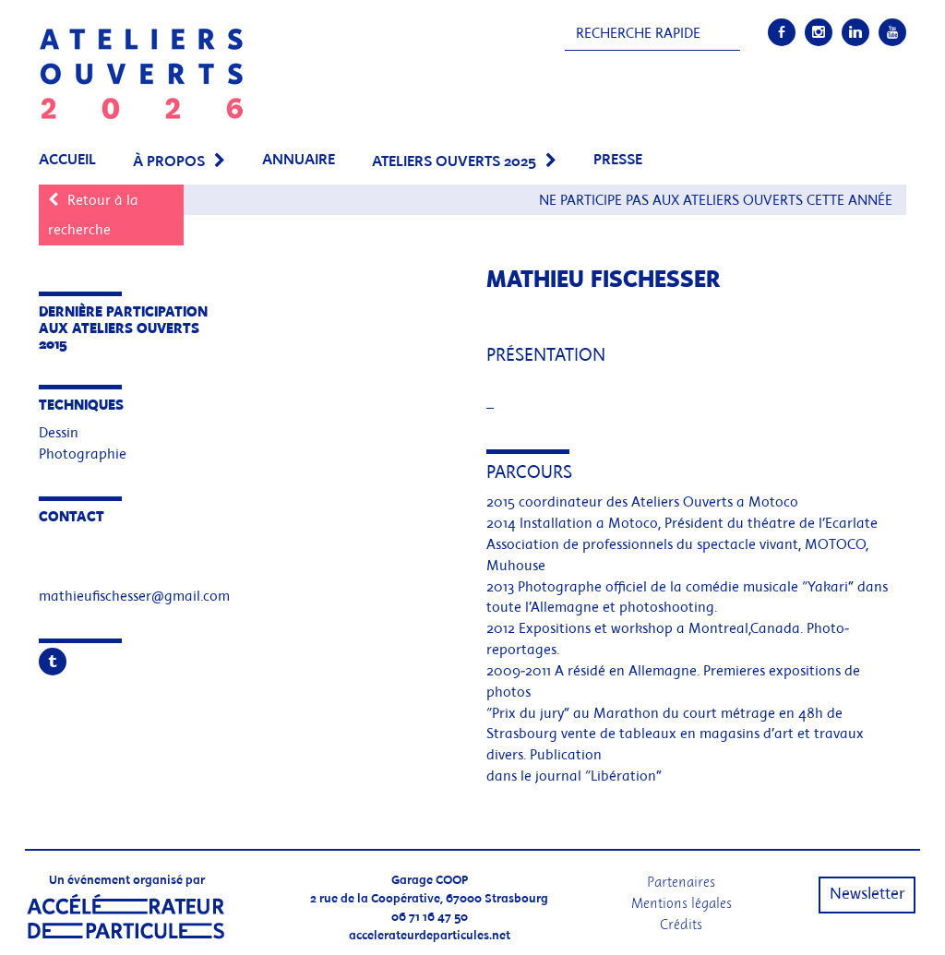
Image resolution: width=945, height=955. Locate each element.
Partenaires (681, 881)
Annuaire (298, 160)
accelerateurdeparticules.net (429, 936)
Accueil (67, 160)
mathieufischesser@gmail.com (134, 597)
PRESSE (617, 160)
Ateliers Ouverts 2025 (454, 162)
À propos (169, 162)
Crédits (681, 924)
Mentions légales (681, 903)
